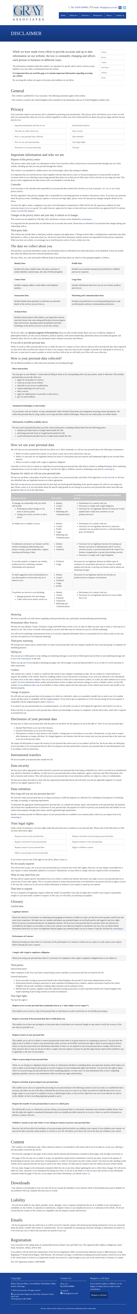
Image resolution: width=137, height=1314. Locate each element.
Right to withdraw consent (82, 847)
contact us (15, 211)
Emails (103, 78)
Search (13, 1286)
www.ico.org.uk (31, 208)
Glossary (75, 147)
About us (73, 15)
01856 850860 (81, 7)
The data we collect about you (26, 131)
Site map (21, 1286)
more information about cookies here (83, 1308)
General (103, 52)
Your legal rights (78, 142)
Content (103, 62)
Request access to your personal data (29, 836)
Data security (77, 131)
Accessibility (35, 1284)
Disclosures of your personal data (28, 147)
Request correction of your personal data (31, 842)
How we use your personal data (27, 142)
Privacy (103, 57)
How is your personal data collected (29, 137)
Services (85, 15)
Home (63, 15)
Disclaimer (45, 1284)
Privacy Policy (23, 1284)
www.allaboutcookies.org (29, 685)
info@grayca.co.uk (108, 7)
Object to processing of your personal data (31, 853)
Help (53, 1284)
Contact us (120, 15)
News (109, 15)
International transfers (81, 125)
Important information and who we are (30, 125)
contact (80, 198)
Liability (104, 73)
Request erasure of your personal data (29, 847)
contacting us (86, 219)
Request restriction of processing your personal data (92, 836)
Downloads (105, 67)
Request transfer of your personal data (87, 842)
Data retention (78, 137)
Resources (98, 15)
